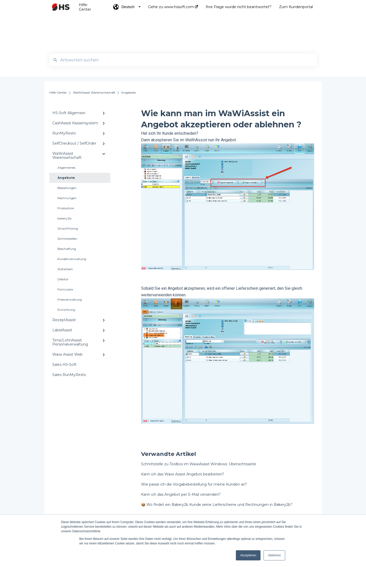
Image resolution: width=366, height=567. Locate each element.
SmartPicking (67, 228)
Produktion (65, 208)
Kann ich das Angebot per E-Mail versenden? (181, 494)
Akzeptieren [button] (248, 555)
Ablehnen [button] (274, 555)
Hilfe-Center (85, 7)
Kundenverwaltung (71, 259)
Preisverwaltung (69, 299)
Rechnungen (67, 198)
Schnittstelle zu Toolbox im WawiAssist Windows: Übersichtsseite (198, 464)
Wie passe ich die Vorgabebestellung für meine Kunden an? (194, 484)
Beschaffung (66, 249)
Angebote (66, 178)
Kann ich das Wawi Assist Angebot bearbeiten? (182, 474)
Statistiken (65, 269)
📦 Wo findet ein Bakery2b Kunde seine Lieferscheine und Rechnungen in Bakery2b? (217, 504)
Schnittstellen (67, 238)
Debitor (63, 279)
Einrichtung (66, 310)
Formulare (65, 289)
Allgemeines (66, 167)
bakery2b (64, 218)
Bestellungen (67, 188)
